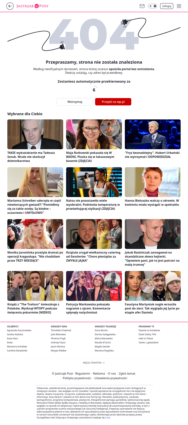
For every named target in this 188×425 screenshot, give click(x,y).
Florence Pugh (58, 338)
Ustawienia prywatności (110, 378)
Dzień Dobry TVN (147, 334)
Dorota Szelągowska (105, 334)
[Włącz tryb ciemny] (152, 6)
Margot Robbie (58, 350)
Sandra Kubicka (15, 334)
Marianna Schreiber (17, 346)
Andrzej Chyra (58, 342)
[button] (179, 6)
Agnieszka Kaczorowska (19, 330)
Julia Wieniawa (58, 334)
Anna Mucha (101, 330)
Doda (9, 342)
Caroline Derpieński (17, 350)
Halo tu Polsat (146, 338)
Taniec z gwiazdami (148, 342)
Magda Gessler (102, 346)
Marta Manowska (104, 338)
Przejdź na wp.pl (113, 102)
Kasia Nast (12, 338)
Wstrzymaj (74, 102)
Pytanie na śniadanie (149, 330)
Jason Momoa (58, 346)
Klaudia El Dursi (103, 342)
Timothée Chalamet (61, 330)
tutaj (107, 417)
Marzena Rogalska (104, 350)
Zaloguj (166, 6)
